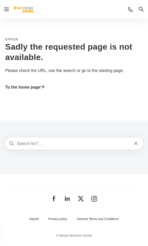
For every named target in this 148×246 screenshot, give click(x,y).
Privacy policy (57, 219)
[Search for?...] (73, 144)
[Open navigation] (6, 9)
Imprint (34, 219)
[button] (130, 9)
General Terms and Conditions (98, 219)
